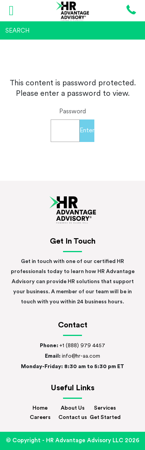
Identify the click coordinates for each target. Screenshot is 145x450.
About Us (73, 408)
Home (40, 408)
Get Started (105, 418)
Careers (40, 418)
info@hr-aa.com (81, 356)
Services (105, 408)
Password (72, 112)
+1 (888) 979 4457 (82, 346)
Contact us (72, 418)
